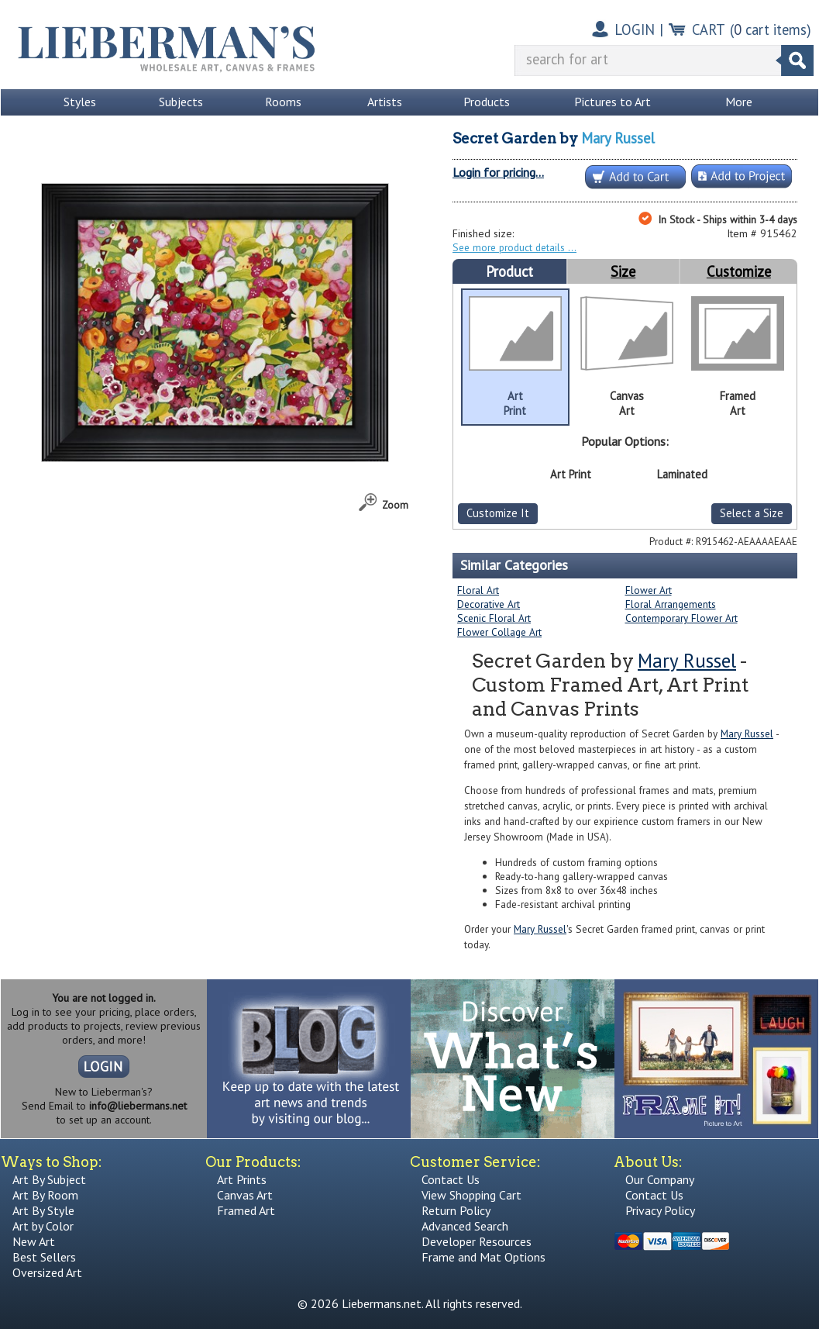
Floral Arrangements (670, 604)
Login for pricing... (498, 172)
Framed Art (246, 1210)
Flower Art (648, 590)
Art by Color (43, 1226)
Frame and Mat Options (483, 1257)
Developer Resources (477, 1241)
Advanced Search (465, 1226)
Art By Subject (49, 1179)
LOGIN (634, 29)
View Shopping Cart (471, 1195)
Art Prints (242, 1179)
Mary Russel (618, 138)
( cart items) (770, 29)
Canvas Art (245, 1195)
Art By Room (45, 1195)
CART (708, 29)
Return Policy (456, 1210)
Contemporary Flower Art (681, 618)
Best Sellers (44, 1257)
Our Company (659, 1179)
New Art (33, 1241)
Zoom (395, 505)
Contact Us (451, 1179)
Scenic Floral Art (494, 618)
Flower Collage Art (499, 632)
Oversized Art (47, 1272)
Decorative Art (488, 604)
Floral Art (478, 590)
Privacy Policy (660, 1210)
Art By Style (43, 1210)
